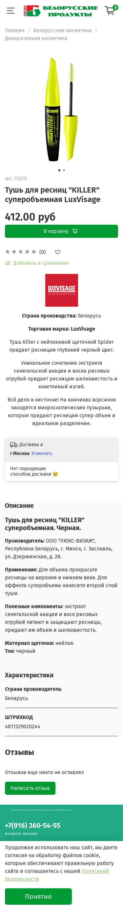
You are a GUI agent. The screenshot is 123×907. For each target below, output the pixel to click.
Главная (15, 30)
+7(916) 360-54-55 (32, 826)
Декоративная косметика (36, 38)
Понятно (38, 896)
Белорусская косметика (62, 30)
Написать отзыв (30, 788)
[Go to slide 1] (59, 170)
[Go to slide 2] (64, 170)
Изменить (41, 453)
